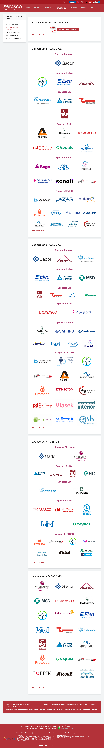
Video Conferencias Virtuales (13, 35)
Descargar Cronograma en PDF (68, 29)
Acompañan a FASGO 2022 (47, 48)
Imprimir (35, 34)
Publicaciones (73, 7)
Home (28, 7)
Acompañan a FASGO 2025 (47, 576)
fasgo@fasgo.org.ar (35, 733)
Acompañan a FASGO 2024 (47, 442)
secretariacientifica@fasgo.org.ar (66, 733)
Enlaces (83, 7)
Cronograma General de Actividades (51, 22)
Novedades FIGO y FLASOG (13, 32)
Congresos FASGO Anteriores (14, 38)
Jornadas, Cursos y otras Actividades (58, 15)
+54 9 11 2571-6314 (66, 728)
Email (41, 34)
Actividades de (61, 7)
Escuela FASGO (49, 7)
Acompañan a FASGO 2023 (47, 244)
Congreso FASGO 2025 (12, 24)
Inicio (30, 15)
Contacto (92, 7)
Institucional (37, 7)
